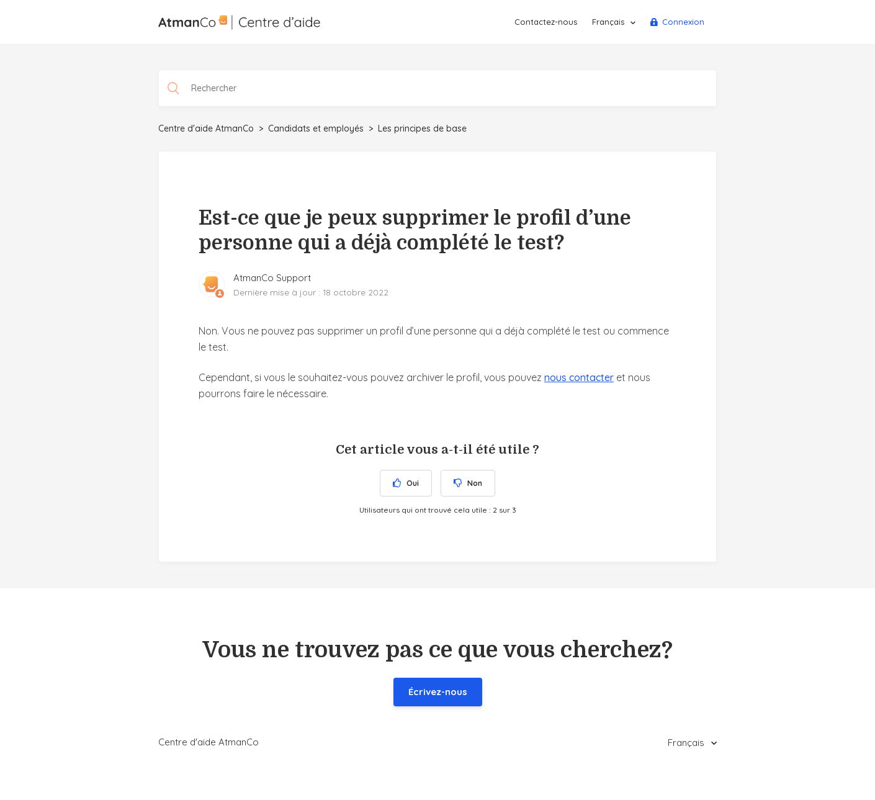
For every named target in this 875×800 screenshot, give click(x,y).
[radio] (406, 483)
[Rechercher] (437, 88)
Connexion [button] (683, 22)
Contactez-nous (545, 22)
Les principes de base (422, 128)
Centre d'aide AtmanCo (206, 128)
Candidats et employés (316, 128)
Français (609, 22)
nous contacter (579, 377)
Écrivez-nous (437, 692)
